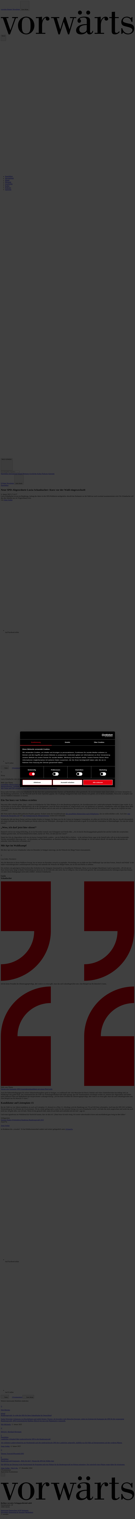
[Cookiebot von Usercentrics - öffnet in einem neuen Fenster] (103, 735)
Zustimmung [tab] (36, 742)
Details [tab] (67, 742)
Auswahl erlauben (67, 782)
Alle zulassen (98, 782)
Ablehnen (37, 782)
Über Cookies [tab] (99, 742)
